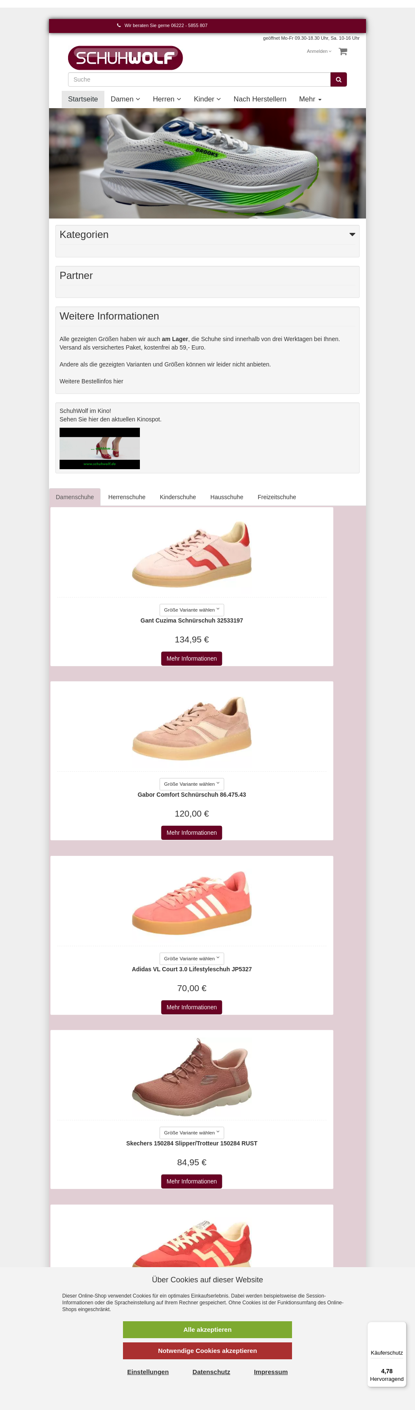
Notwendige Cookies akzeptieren (207, 1350)
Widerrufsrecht (154, 1239)
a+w (219, 1222)
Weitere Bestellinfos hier (91, 381)
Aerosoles (227, 1256)
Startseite (83, 99)
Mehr (310, 99)
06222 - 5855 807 (189, 25)
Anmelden (319, 51)
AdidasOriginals (234, 1248)
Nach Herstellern (260, 99)
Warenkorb (69, 1214)
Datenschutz (151, 1222)
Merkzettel (69, 1231)
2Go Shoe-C (230, 1214)
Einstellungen (148, 1371)
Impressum (149, 1205)
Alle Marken (229, 1205)
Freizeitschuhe (277, 497)
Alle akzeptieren (207, 1329)
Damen (125, 99)
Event (301, 1239)
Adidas (223, 1239)
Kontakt (65, 1205)
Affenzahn (227, 1265)
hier (93, 419)
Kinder (207, 99)
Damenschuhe (75, 497)
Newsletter (149, 1256)
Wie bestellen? (154, 1248)
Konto (63, 1222)
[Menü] (401, 1327)
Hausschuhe (226, 497)
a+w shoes (228, 1231)
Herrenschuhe (126, 497)
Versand (145, 1231)
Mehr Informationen (128, 658)
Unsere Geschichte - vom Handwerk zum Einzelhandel (320, 1256)
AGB (141, 1214)
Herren (167, 99)
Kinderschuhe (178, 497)
